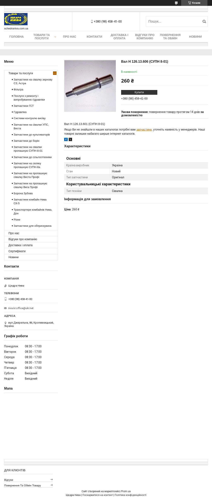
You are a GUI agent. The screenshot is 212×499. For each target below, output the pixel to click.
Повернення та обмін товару (22, 485)
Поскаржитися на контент (97, 495)
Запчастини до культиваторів (32, 134)
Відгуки (8, 479)
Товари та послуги (41, 36)
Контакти (94, 36)
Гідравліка (20, 112)
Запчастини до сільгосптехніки (33, 157)
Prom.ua (126, 491)
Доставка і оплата (119, 36)
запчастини (144, 129)
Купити (139, 92)
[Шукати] (204, 21)
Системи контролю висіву (30, 118)
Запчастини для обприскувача (32, 225)
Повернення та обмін (170, 36)
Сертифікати (16, 251)
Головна (16, 36)
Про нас (69, 36)
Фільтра (18, 89)
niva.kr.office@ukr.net (21, 308)
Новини (195, 36)
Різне (17, 219)
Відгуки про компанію (144, 36)
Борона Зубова (23, 193)
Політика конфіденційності (130, 495)
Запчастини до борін (26, 140)
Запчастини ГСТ (24, 105)
